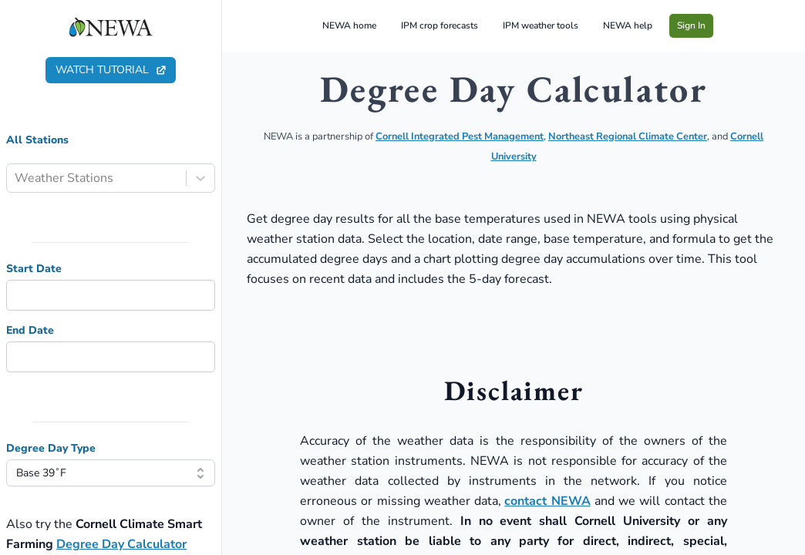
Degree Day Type (51, 448)
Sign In (691, 25)
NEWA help (627, 25)
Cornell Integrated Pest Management (460, 136)
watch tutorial (111, 69)
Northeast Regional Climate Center (627, 136)
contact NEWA (547, 501)
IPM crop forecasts (439, 25)
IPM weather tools (540, 25)
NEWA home (349, 25)
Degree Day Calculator (121, 544)
